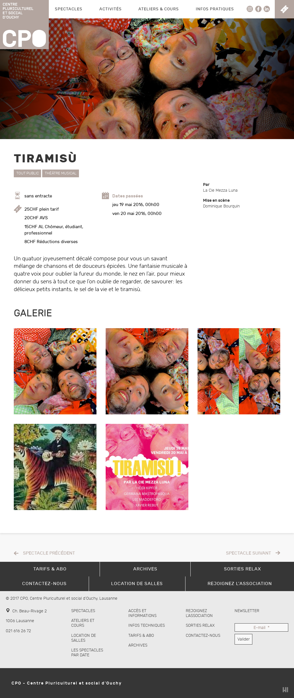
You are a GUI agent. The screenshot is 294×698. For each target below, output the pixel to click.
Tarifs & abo (141, 635)
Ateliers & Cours (158, 9)
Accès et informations (142, 613)
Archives (137, 645)
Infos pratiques (215, 9)
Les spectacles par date (87, 652)
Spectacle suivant (248, 553)
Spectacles (68, 9)
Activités (110, 9)
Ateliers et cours (82, 623)
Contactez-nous (203, 635)
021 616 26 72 (18, 630)
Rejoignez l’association (199, 613)
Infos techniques (146, 625)
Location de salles (83, 638)
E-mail (261, 628)
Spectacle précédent (49, 553)
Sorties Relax (200, 625)
